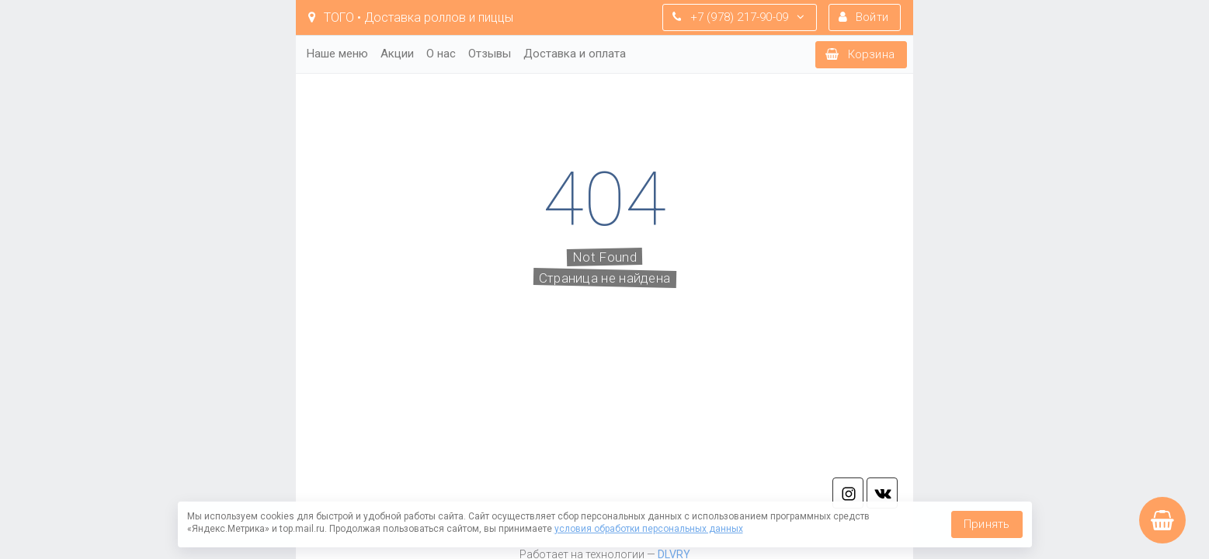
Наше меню (337, 54)
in (847, 493)
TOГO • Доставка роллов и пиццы (410, 17)
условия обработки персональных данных (648, 528)
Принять (986, 524)
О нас (441, 54)
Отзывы (489, 54)
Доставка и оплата (574, 54)
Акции (397, 54)
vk (882, 493)
